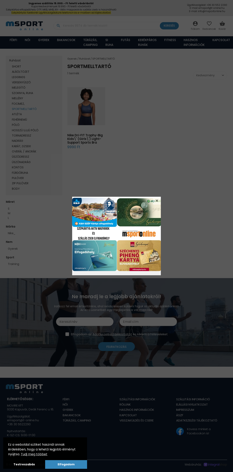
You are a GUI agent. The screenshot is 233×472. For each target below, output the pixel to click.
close (157, 201)
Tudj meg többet (34, 454)
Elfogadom (66, 464)
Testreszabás (24, 464)
